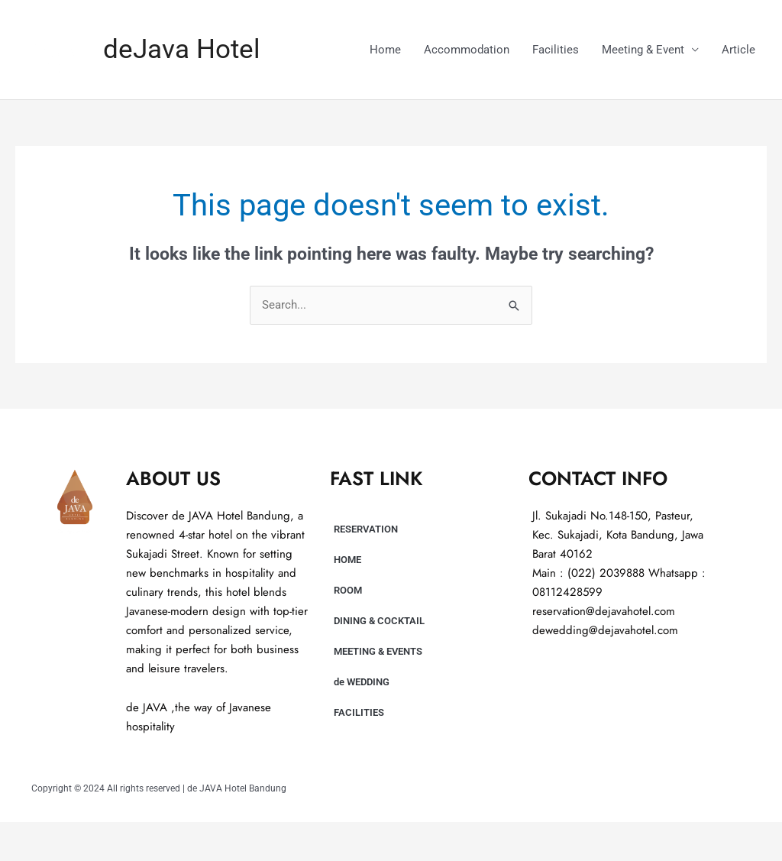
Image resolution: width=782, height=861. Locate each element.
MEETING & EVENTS (378, 651)
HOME (347, 559)
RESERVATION (366, 529)
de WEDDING (361, 682)
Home (385, 50)
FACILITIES (359, 712)
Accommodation (466, 50)
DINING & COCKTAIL (379, 620)
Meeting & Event (643, 50)
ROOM (348, 590)
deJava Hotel (181, 49)
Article (738, 50)
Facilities (555, 50)
